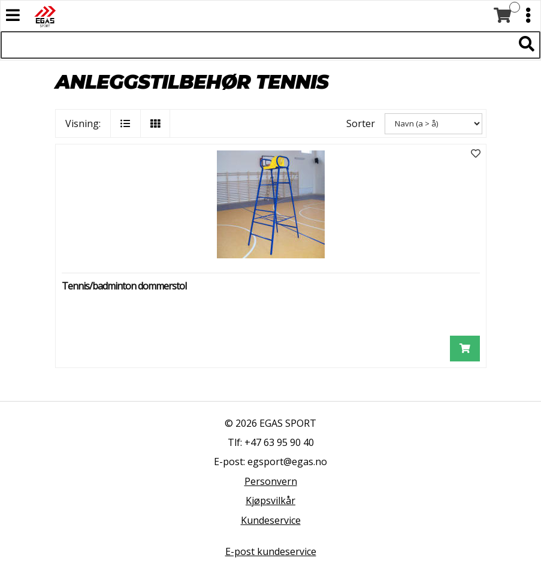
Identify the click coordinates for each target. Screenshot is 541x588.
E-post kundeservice (270, 551)
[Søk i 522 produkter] (257, 45)
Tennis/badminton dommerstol (124, 286)
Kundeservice (271, 520)
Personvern (270, 481)
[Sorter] (433, 123)
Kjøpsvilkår (270, 500)
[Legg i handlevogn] (465, 348)
